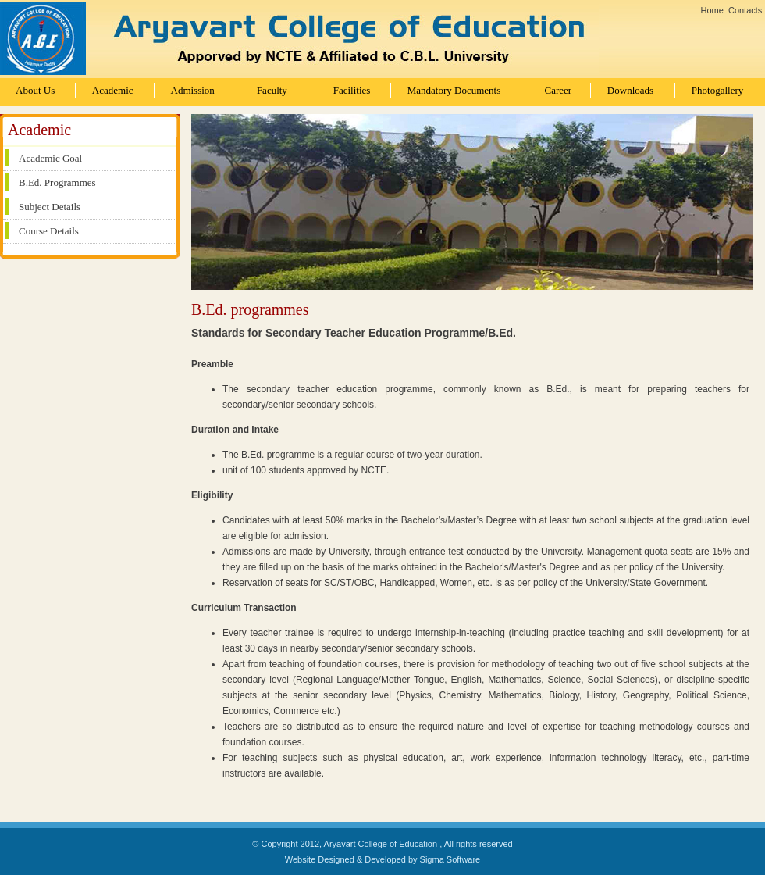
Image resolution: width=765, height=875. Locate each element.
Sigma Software (450, 859)
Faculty (272, 90)
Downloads (630, 90)
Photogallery (717, 90)
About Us (35, 90)
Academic (112, 90)
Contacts (745, 10)
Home (712, 10)
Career (558, 90)
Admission (193, 90)
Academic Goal (50, 158)
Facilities (352, 90)
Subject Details (49, 206)
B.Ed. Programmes (57, 182)
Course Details (49, 231)
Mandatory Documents (454, 90)
